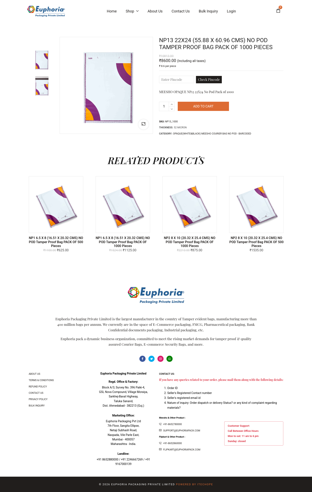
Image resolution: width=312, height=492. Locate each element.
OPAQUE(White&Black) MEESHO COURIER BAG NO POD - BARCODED (212, 133)
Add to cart (203, 106)
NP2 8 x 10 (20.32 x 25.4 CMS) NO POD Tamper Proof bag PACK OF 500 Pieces (256, 242)
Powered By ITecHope (194, 484)
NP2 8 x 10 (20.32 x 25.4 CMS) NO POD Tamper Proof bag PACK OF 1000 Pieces (189, 242)
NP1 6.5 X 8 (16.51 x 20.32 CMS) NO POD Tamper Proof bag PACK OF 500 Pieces (56, 242)
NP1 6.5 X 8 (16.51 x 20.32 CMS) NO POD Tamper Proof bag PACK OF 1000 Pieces (123, 242)
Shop (132, 11)
